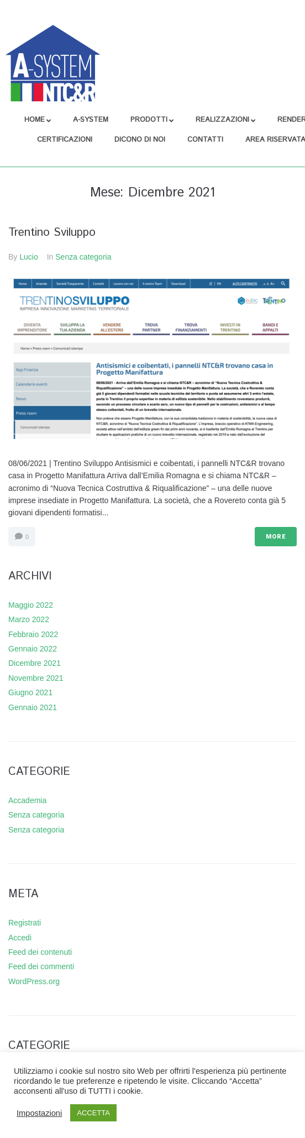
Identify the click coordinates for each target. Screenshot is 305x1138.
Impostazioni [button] (39, 1113)
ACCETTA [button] (93, 1113)
